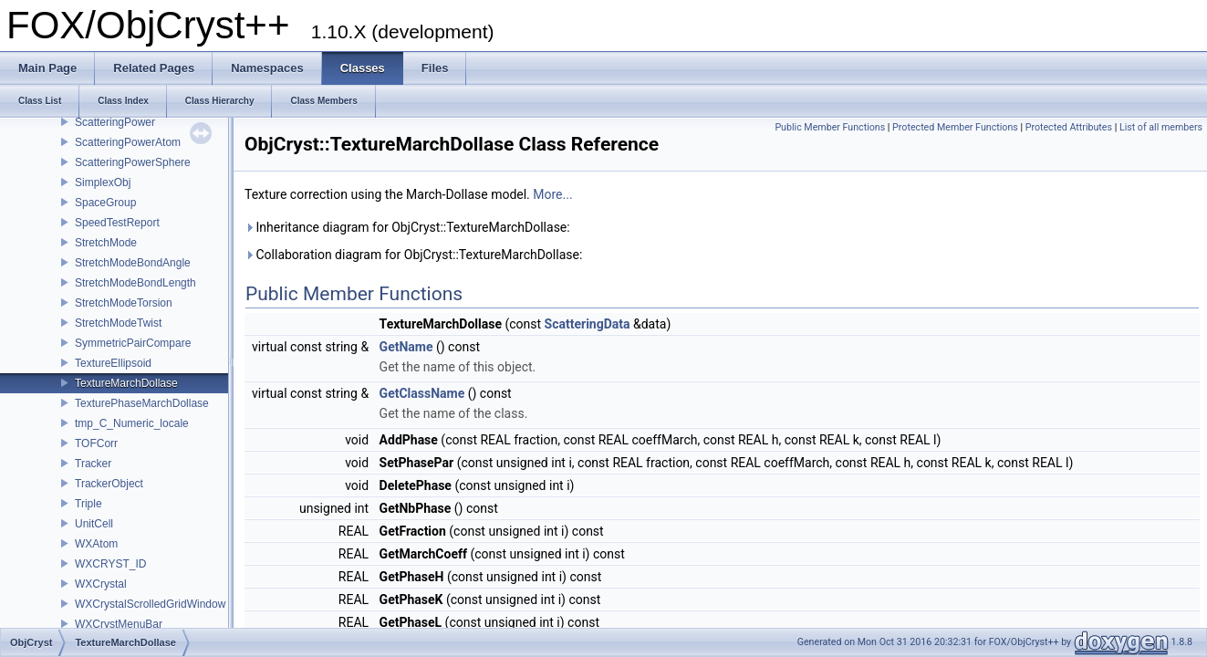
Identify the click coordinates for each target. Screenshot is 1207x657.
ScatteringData (587, 324)
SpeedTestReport (117, 222)
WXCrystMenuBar (118, 624)
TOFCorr (96, 443)
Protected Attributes (1068, 127)
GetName (406, 346)
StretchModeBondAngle (133, 262)
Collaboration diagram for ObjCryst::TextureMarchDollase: (413, 254)
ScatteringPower (115, 122)
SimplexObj (102, 182)
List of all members (1160, 127)
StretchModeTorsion (123, 303)
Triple (88, 503)
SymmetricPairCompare (133, 343)
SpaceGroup (105, 202)
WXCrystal (101, 584)
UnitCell (94, 523)
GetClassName (422, 393)
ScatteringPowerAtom (128, 142)
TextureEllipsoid (113, 363)
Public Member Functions (830, 127)
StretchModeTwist (118, 323)
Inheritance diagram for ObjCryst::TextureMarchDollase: (407, 227)
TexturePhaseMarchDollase (142, 403)
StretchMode (106, 242)
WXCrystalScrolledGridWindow (150, 604)
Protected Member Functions (955, 127)
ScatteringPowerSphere (133, 162)
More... (552, 194)
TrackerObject (109, 483)
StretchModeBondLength (135, 282)
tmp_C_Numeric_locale (132, 423)
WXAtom (96, 543)
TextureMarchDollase (126, 383)
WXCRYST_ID (110, 564)
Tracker (93, 463)
